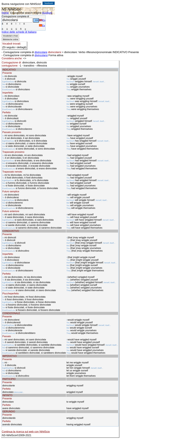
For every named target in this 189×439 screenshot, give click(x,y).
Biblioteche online (10, 39)
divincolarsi (41, 55)
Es (42, 25)
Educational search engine (25, 12)
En (42, 20)
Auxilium (47, 12)
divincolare (41, 52)
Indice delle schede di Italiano (19, 32)
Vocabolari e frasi (10, 36)
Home (5, 12)
